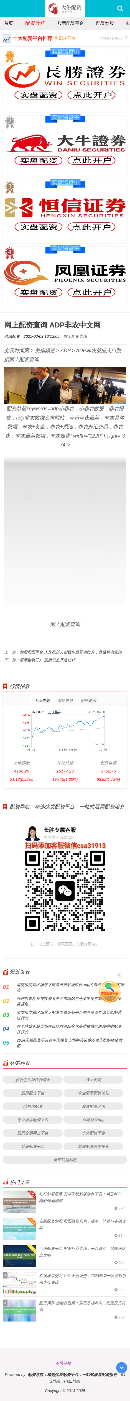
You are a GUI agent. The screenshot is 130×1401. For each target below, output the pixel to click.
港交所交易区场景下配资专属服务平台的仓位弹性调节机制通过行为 (69, 1015)
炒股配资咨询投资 (93, 1146)
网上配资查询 (75, 336)
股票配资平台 (70, 23)
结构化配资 (32, 1106)
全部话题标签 (65, 1159)
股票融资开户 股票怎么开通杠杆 (47, 659)
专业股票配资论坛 (93, 1093)
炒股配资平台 (32, 1146)
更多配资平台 (113, 37)
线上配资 (93, 1079)
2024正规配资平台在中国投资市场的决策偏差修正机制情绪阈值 (69, 1042)
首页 (8, 23)
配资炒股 (105, 23)
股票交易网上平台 (32, 1133)
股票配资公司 (93, 1106)
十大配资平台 (93, 1133)
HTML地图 (71, 1381)
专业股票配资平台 (32, 1119)
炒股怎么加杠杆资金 (32, 1079)
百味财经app (93, 1119)
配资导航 (35, 22)
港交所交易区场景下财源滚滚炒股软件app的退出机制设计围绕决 (70, 987)
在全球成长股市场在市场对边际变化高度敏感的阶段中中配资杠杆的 (69, 1029)
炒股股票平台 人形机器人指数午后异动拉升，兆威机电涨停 (71, 652)
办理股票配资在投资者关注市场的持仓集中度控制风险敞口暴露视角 (69, 1001)
